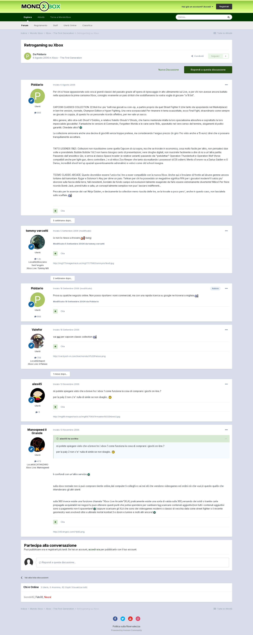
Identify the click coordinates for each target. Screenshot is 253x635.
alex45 (37, 384)
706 (37, 357)
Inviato (64, 84)
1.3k (37, 259)
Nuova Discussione (168, 69)
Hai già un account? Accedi (197, 6)
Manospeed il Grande (37, 431)
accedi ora (94, 549)
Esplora (28, 18)
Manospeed (42, 467)
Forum (24, 25)
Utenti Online (70, 25)
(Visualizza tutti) (79, 587)
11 (37, 412)
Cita (63, 210)
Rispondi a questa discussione (208, 69)
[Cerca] (191, 17)
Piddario (41, 54)
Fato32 (39, 597)
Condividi (197, 56)
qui (58, 336)
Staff (55, 25)
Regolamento (40, 25)
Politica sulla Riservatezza (126, 626)
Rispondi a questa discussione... (57, 562)
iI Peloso (42, 364)
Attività (41, 17)
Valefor (37, 329)
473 (37, 461)
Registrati (224, 6)
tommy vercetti (37, 230)
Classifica (87, 25)
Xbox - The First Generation (67, 57)
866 (37, 112)
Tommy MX (43, 268)
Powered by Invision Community (126, 630)
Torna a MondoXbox (60, 17)
